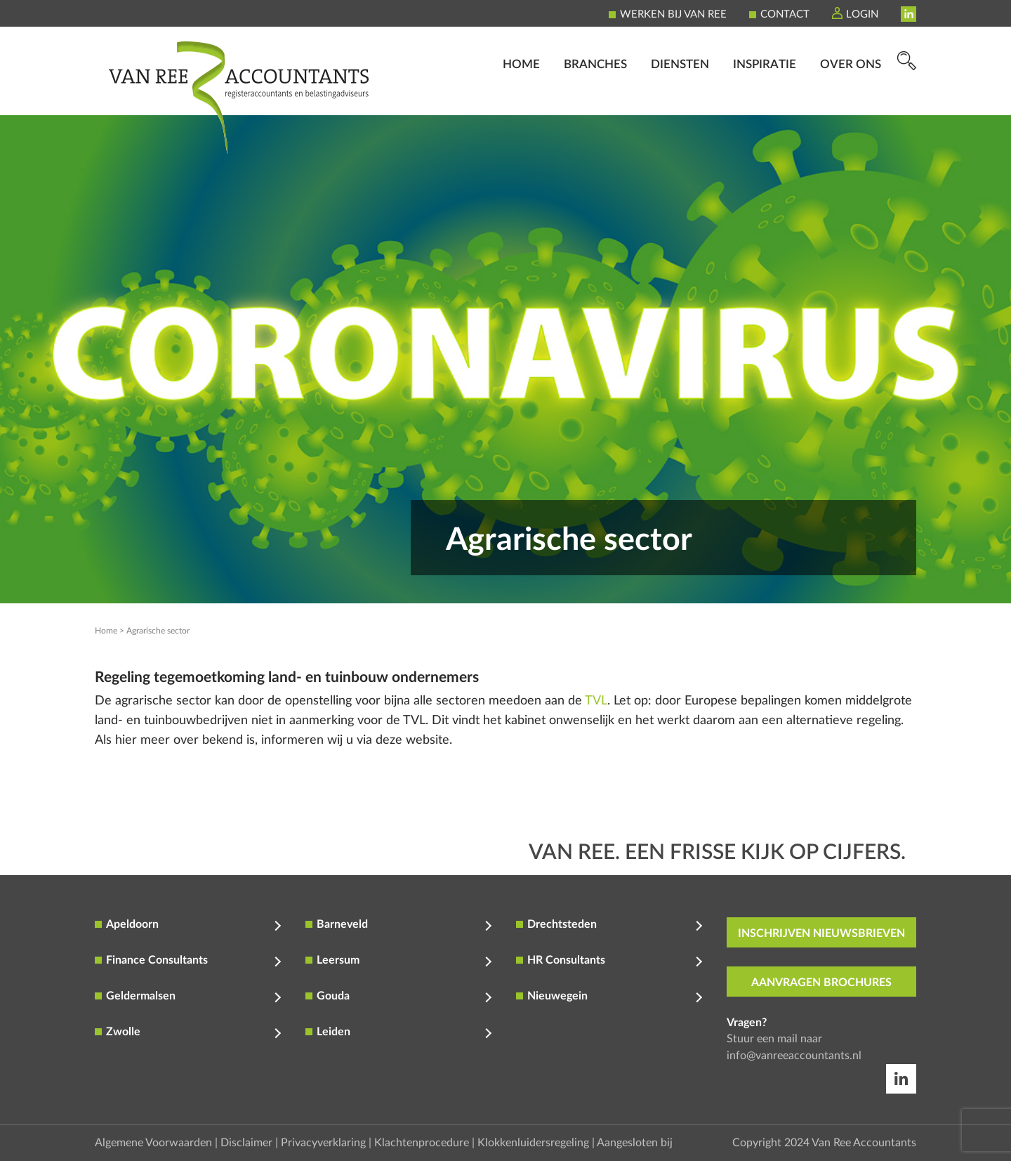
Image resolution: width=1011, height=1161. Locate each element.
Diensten (680, 95)
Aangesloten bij (635, 1142)
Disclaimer (246, 1142)
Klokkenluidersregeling (533, 1142)
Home (521, 95)
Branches (595, 95)
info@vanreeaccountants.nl (794, 1055)
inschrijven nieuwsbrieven (821, 933)
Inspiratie (764, 95)
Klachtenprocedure (421, 1142)
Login (862, 14)
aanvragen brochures (821, 982)
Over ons (850, 95)
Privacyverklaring (323, 1142)
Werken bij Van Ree (673, 14)
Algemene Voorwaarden (153, 1142)
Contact (785, 14)
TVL (596, 701)
